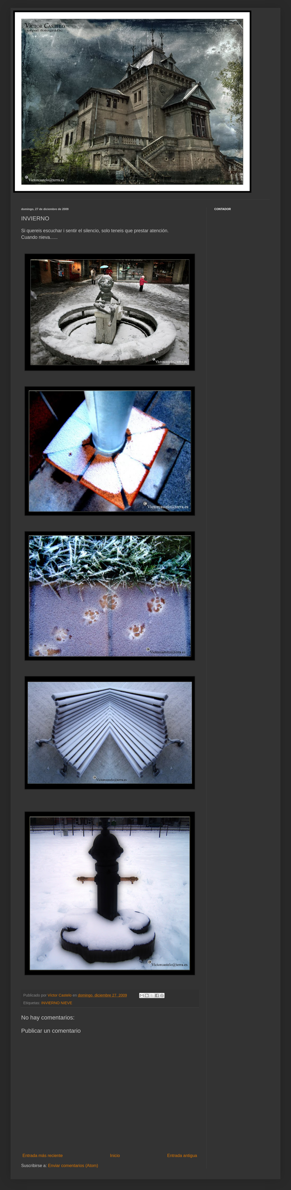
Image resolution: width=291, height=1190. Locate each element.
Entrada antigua (182, 1155)
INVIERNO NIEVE (56, 1003)
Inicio (115, 1155)
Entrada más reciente (42, 1155)
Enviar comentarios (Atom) (73, 1165)
